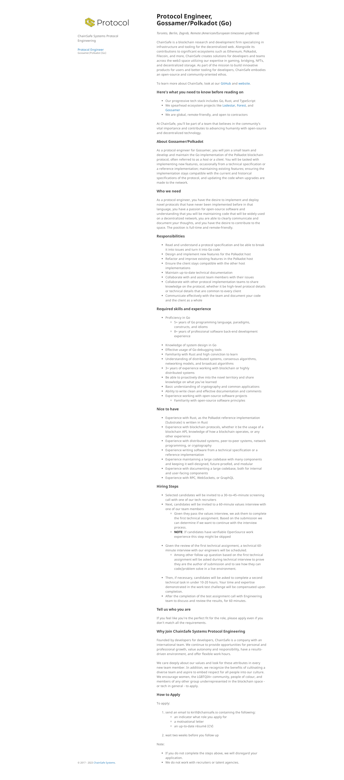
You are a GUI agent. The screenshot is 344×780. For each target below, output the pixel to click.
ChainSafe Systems (104, 762)
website (244, 83)
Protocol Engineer (107, 51)
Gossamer (172, 110)
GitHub (226, 83)
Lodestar (228, 105)
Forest (241, 105)
